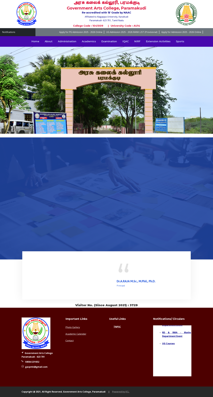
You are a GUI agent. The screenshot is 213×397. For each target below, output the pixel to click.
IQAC (125, 41)
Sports (180, 41)
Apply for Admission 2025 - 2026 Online (184, 32)
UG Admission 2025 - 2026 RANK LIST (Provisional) (135, 32)
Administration (67, 41)
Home (35, 41)
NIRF (137, 41)
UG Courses (168, 345)
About (48, 41)
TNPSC (117, 326)
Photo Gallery (72, 327)
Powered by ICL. (120, 391)
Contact (69, 340)
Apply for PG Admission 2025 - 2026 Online (84, 32)
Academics (89, 41)
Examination (109, 41)
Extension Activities (158, 41)
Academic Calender (75, 333)
